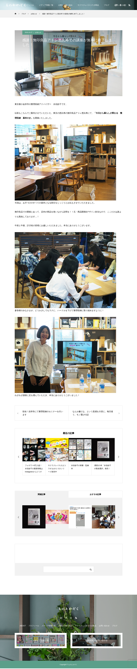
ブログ (106, 5)
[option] (33, 456)
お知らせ (38, 32)
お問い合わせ (104, 626)
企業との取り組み (65, 5)
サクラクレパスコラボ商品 (88, 5)
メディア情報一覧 (46, 5)
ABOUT (23, 626)
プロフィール (28, 5)
